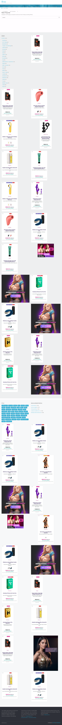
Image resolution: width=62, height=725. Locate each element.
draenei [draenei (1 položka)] (3, 407)
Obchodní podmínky (32, 717)
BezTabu (4, 1)
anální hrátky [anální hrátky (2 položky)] (4, 405)
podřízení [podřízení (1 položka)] (17, 413)
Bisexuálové (4, 43)
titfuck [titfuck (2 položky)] (23, 417)
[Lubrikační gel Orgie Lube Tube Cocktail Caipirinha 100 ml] (39, 165)
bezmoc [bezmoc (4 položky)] (15, 405)
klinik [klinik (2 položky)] (25, 409)
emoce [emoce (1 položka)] (22, 407)
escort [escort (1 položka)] (3, 409)
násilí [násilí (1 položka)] (16, 411)
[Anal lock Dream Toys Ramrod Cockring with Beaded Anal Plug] (46, 134)
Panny (3, 51)
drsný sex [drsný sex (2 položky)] (8, 407)
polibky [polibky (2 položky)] (22, 413)
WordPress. (58, 722)
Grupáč (3, 63)
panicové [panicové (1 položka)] (3, 413)
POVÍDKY (3, 38)
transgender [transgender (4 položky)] (8, 419)
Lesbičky (3, 74)
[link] (17, 11)
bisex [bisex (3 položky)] (19, 405)
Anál (3, 52)
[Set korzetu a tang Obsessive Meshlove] (46, 469)
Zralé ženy (4, 47)
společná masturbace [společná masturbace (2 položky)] (6, 417)
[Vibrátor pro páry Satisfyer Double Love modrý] (39, 227)
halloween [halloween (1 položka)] (20, 409)
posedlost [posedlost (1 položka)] (4, 415)
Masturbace (4, 77)
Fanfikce (3, 79)
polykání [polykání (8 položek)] (26, 413)
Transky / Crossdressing (6, 45)
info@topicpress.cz (29, 716)
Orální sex (4, 54)
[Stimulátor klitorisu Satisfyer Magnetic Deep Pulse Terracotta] (39, 103)
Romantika (4, 58)
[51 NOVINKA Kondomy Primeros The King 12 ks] (8, 349)
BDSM (3, 56)
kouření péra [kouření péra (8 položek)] (4, 411)
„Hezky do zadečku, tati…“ (35, 410)
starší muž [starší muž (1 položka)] (13, 417)
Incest (3, 66)
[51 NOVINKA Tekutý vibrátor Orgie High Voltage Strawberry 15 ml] (37, 48)
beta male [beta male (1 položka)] (10, 405)
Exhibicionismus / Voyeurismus (7, 61)
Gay (3, 59)
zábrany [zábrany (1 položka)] (3, 421)
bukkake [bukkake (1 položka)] (22, 405)
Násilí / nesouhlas (5, 65)
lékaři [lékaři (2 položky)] (13, 411)
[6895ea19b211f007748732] (16, 288)
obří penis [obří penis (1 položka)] (20, 411)
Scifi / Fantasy (4, 42)
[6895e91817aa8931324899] (46, 250)
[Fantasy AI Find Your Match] (46, 653)
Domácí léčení (33, 405)
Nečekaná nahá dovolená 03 (36, 412)
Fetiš (3, 68)
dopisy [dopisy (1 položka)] (27, 405)
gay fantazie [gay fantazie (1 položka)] (14, 409)
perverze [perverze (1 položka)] (12, 413)
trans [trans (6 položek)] (3, 419)
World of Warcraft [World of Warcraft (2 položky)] (24, 419)
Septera (53, 722)
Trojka (3, 84)
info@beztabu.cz (47, 714)
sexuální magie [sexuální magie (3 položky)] (23, 415)
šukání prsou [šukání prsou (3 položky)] (9, 421)
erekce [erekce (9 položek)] (25, 407)
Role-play (4, 49)
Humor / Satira (5, 72)
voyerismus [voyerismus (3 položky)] (14, 419)
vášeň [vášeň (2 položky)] (18, 419)
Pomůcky (4, 40)
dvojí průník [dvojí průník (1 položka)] (13, 407)
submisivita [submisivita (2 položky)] (19, 417)
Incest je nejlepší (34, 407)
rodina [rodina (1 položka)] (8, 415)
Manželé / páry (5, 82)
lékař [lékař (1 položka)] (9, 411)
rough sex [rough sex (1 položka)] (18, 415)
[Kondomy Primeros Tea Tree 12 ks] (39, 288)
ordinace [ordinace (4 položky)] (25, 411)
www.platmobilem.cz (25, 717)
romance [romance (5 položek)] (12, 415)
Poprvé (3, 86)
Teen (3, 81)
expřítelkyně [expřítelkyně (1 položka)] (8, 409)
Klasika (3, 70)
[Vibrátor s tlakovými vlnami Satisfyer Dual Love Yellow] (10, 134)
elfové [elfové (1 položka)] (18, 407)
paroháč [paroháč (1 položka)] (8, 413)
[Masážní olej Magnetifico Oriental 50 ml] (10, 164)
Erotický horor (4, 75)
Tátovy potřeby (34, 409)
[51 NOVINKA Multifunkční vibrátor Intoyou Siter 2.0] (37, 195)
